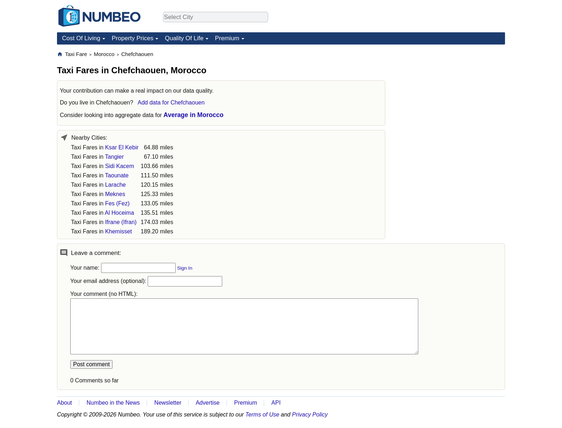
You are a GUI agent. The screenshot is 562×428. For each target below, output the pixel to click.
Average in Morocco (193, 114)
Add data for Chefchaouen (171, 102)
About (64, 403)
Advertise (208, 403)
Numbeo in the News (113, 403)
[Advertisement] (451, 95)
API (276, 403)
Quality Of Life (184, 38)
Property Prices (132, 38)
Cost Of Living (81, 38)
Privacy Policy (310, 414)
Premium (227, 38)
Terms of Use (263, 414)
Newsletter (168, 403)
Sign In (184, 268)
